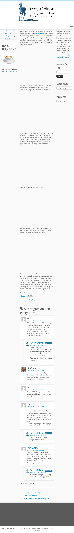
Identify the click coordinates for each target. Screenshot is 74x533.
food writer (39, 34)
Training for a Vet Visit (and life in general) (37, 499)
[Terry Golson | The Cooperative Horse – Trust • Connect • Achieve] (37, 11)
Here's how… (12, 71)
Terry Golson (35, 300)
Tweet (23, 296)
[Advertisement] (10, 114)
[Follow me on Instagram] (6, 529)
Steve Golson (37, 530)
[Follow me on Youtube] (11, 529)
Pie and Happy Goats (29, 495)
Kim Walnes (33, 447)
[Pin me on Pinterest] (8, 529)
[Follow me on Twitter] (14, 529)
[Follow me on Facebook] (3, 529)
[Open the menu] (71, 25)
